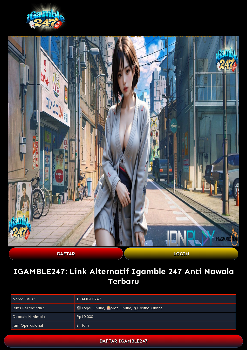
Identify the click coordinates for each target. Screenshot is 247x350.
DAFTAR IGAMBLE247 (123, 341)
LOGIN (181, 254)
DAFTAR (66, 254)
